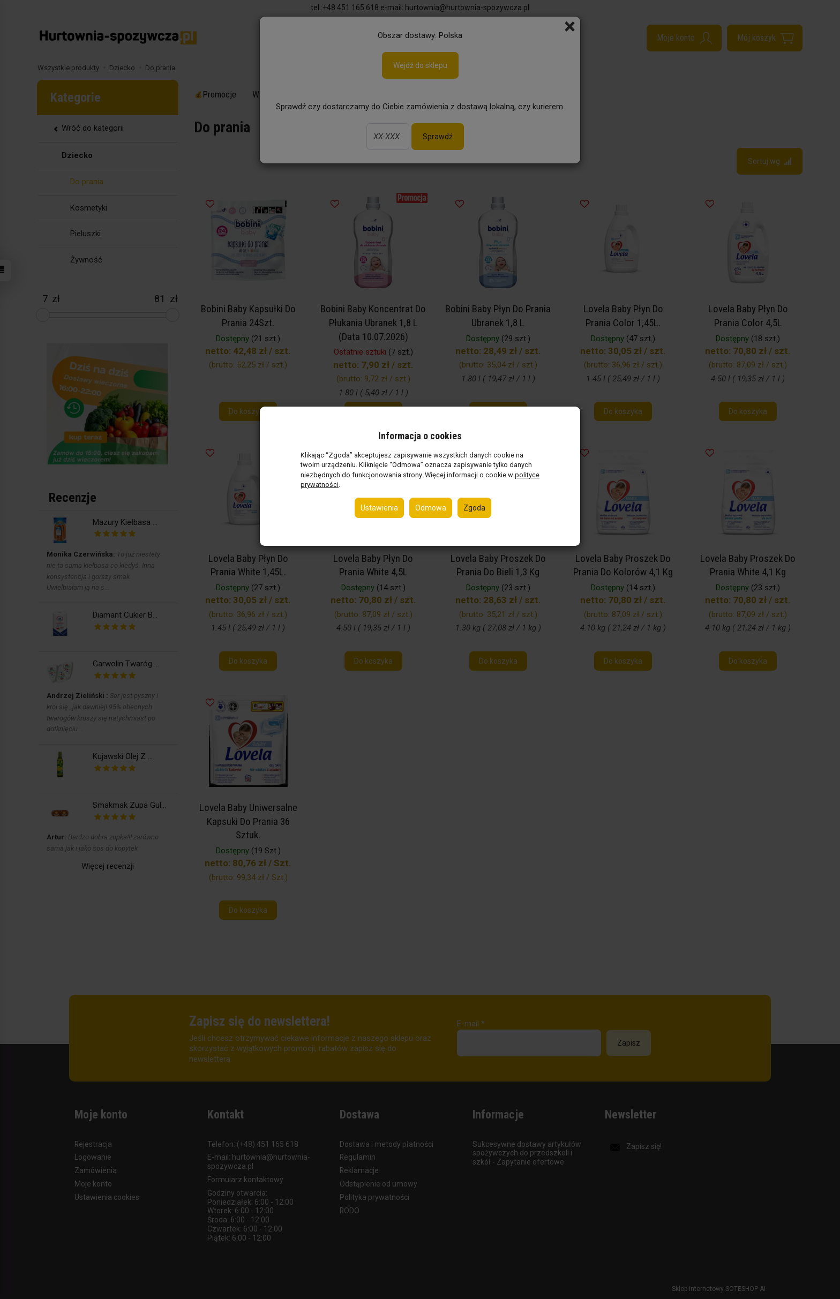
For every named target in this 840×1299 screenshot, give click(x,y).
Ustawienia (379, 508)
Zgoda (474, 508)
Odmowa (430, 508)
